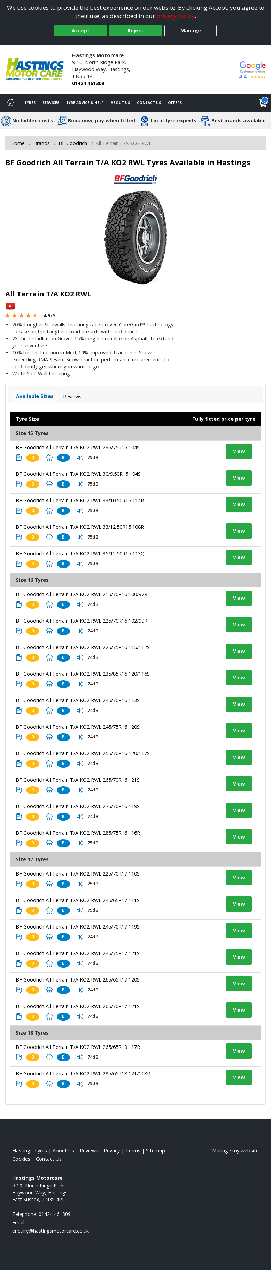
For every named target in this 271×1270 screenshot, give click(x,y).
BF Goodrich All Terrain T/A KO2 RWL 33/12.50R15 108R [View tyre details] (80, 527)
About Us (120, 102)
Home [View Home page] (17, 143)
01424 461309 (88, 83)
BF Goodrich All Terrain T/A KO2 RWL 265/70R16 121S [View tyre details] (78, 779)
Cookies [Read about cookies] (21, 1159)
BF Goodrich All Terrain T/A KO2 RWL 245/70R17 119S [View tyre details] (78, 926)
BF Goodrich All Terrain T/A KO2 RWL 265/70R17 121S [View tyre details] (78, 1006)
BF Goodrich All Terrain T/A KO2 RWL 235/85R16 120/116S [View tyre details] (83, 673)
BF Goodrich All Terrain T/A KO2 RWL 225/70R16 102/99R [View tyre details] (81, 620)
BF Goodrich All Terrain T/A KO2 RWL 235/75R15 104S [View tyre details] (78, 447)
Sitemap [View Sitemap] (155, 1150)
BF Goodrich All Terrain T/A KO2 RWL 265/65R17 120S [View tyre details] (78, 979)
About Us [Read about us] (63, 1150)
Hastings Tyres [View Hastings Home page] (29, 1150)
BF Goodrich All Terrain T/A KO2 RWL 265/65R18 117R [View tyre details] (78, 1047)
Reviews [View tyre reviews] (72, 396)
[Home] (10, 103)
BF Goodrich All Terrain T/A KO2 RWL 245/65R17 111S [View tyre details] (78, 900)
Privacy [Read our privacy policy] (112, 1150)
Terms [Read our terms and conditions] (132, 1150)
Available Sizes (35, 396)
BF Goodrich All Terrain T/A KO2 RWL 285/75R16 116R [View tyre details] (78, 832)
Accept (81, 30)
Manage (190, 30)
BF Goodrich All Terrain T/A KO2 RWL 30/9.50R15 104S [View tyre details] (78, 474)
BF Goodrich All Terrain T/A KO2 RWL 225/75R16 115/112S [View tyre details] (83, 647)
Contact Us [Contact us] (149, 102)
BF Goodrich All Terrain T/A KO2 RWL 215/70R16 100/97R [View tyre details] (81, 594)
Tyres (30, 102)
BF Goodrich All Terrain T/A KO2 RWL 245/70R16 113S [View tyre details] (78, 700)
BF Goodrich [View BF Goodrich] (73, 143)
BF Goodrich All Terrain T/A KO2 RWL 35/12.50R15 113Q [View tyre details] (80, 553)
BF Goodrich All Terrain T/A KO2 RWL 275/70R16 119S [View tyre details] (78, 806)
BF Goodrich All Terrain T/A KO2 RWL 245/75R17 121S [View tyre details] (78, 953)
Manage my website (235, 1150)
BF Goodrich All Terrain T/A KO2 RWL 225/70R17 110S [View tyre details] (78, 873)
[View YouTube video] (10, 305)
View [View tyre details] (239, 451)
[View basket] (263, 103)
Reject (135, 30)
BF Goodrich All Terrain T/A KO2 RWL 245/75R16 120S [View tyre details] (78, 726)
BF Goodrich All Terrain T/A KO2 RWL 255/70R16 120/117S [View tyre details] (83, 753)
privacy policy (175, 16)
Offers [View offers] (175, 102)
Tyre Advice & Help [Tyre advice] (85, 102)
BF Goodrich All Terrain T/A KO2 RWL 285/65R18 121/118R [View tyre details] (83, 1073)
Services (50, 102)
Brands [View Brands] (41, 143)
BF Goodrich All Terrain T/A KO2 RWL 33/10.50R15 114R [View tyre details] (80, 500)
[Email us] (50, 1230)
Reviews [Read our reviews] (89, 1150)
